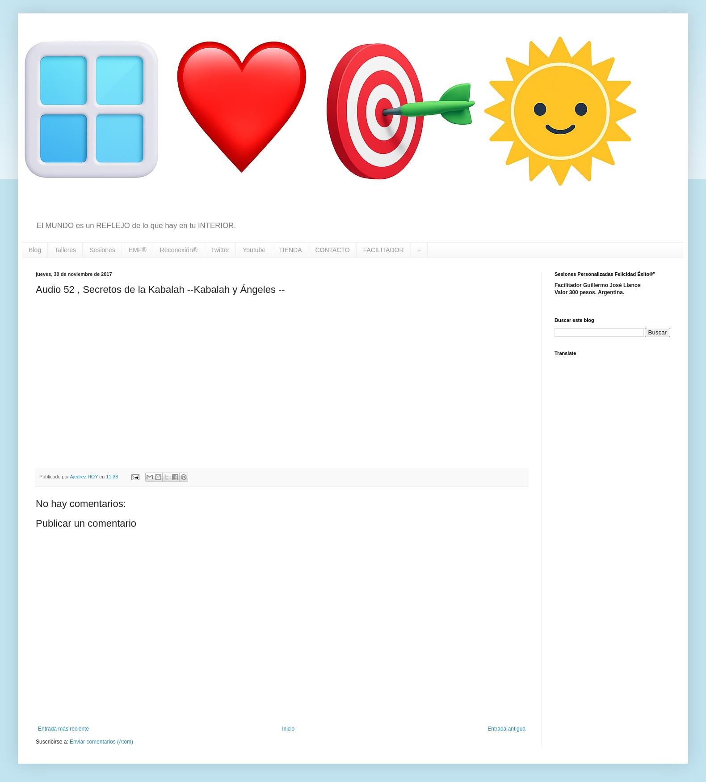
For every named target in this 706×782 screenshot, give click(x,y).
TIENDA (290, 250)
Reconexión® (179, 250)
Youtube (254, 250)
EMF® (138, 250)
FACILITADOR (383, 250)
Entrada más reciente (63, 729)
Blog (35, 250)
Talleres (65, 250)
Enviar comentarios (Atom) (101, 742)
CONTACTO (332, 250)
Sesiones (102, 250)
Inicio (288, 729)
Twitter (220, 250)
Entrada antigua (506, 729)
